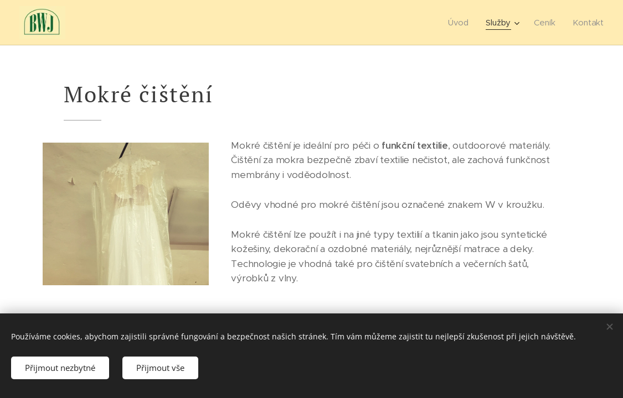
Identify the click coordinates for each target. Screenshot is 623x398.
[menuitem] (460, 22)
